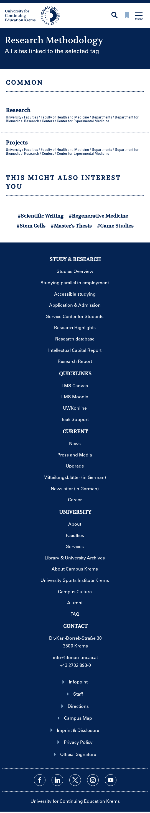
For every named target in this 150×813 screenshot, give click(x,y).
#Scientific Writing (40, 216)
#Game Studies (115, 226)
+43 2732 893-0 (75, 665)
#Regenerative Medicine (98, 216)
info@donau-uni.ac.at (75, 657)
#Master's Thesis (71, 226)
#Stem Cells (31, 226)
